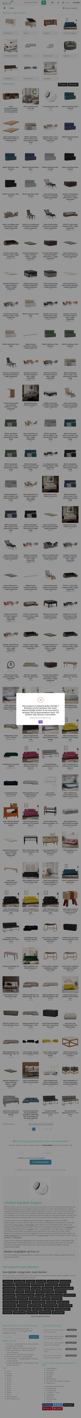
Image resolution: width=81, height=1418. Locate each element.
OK (40, 722)
